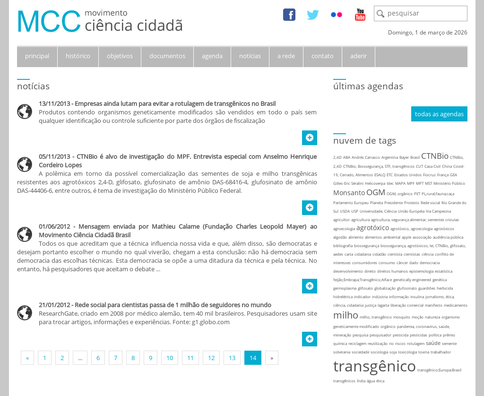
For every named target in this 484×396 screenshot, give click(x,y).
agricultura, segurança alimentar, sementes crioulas (415, 219)
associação (422, 237)
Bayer (404, 157)
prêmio (449, 334)
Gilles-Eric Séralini (348, 183)
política (435, 334)
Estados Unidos (408, 174)
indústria (380, 296)
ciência (427, 254)
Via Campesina (438, 211)
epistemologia (421, 271)
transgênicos (344, 380)
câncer (402, 262)
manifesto (433, 305)
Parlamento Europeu (351, 202)
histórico (78, 56)
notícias (250, 56)
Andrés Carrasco (366, 157)
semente (449, 343)
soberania (341, 351)
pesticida (400, 334)
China (447, 166)
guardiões (426, 288)
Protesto (411, 202)
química (340, 343)
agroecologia (344, 228)
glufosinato (407, 288)
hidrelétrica (343, 296)
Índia (361, 380)
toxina (423, 351)
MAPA (400, 183)
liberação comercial (407, 305)
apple (406, 237)
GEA (453, 174)
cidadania (362, 254)
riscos (400, 343)
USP (354, 211)
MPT (420, 183)
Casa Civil (432, 166)
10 (169, 357)
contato (322, 56)
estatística (443, 271)
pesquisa (360, 334)
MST (428, 183)
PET (417, 193)
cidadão (379, 254)
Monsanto (349, 192)
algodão (340, 237)
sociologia (379, 351)
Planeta (376, 202)
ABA (346, 157)
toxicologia (407, 351)
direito (370, 271)
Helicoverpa (375, 183)
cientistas (412, 254)
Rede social (430, 202)
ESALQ (379, 174)
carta (349, 254)
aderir (358, 56)
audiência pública (448, 237)
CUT (419, 166)
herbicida (445, 288)
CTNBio (435, 155)
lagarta (383, 305)
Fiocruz (429, 174)
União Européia (411, 211)
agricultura (360, 219)
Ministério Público (449, 183)
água (371, 380)
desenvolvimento (348, 271)
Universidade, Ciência (378, 211)
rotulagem (415, 343)
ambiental (391, 237)
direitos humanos (392, 271)
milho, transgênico (376, 316)
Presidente (393, 202)
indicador (362, 296)
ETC (390, 174)
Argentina (389, 157)
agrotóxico (372, 227)
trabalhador (441, 351)
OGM (375, 192)
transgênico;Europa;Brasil (439, 369)
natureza (432, 316)
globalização (385, 288)
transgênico (374, 365)
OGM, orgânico (400, 193)
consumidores (364, 262)
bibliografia (343, 245)
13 (232, 357)
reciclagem (357, 343)
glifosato (365, 288)
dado (413, 262)
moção (418, 316)
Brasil (415, 157)
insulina (417, 296)
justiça (370, 305)
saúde (433, 342)
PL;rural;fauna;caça (438, 193)
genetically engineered (412, 279)
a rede (286, 56)
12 (211, 357)
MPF (411, 183)
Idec (390, 183)
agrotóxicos (444, 228)
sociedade (360, 351)
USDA (345, 211)
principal (37, 56)
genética (439, 279)
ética (380, 380)
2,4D (337, 157)
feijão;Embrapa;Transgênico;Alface (362, 279)
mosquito (401, 316)
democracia (430, 262)
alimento (355, 237)
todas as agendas (439, 114)
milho (345, 315)
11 (190, 357)
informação (399, 296)
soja (393, 351)
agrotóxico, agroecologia (411, 228)
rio (391, 343)
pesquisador (380, 334)
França (443, 174)
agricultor (341, 219)
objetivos (120, 56)
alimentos (373, 237)
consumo (387, 262)
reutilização (378, 343)
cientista (395, 254)
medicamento (455, 305)
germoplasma (344, 288)
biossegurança (366, 245)
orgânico (388, 326)
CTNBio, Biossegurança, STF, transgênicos (379, 166)
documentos (167, 56)
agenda (212, 56)
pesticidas (418, 334)
